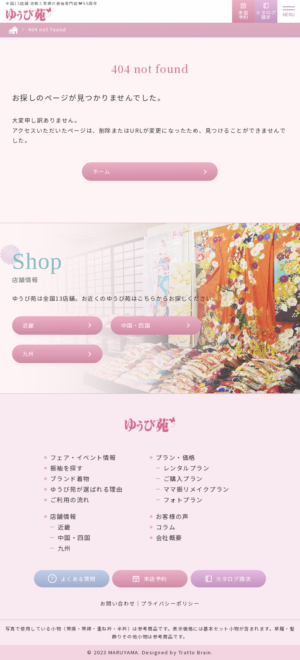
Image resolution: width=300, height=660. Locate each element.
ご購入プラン (183, 478)
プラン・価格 (175, 457)
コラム (166, 526)
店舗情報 (63, 516)
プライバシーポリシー (170, 603)
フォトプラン (183, 499)
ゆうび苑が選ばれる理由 (86, 489)
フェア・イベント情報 (83, 457)
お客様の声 (172, 516)
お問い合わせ (117, 603)
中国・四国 (136, 325)
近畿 (28, 325)
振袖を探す (66, 467)
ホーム (102, 171)
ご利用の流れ (70, 499)
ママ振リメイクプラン (196, 489)
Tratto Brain (194, 652)
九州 (28, 353)
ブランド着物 (70, 478)
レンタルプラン (186, 467)
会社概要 (169, 537)
